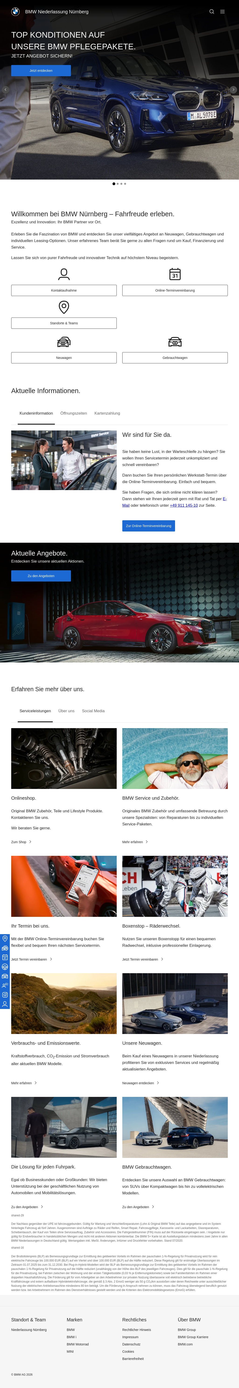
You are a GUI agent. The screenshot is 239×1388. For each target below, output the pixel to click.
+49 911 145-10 (184, 505)
